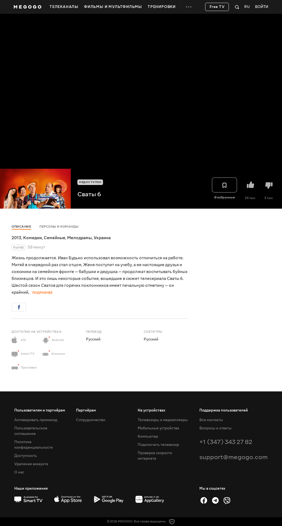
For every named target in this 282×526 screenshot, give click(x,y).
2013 (16, 238)
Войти (261, 7)
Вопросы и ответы (215, 428)
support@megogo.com (233, 457)
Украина (102, 238)
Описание (21, 227)
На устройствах (151, 410)
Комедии (32, 238)
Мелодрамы (79, 238)
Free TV (217, 6)
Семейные (54, 238)
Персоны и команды (59, 227)
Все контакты (211, 420)
